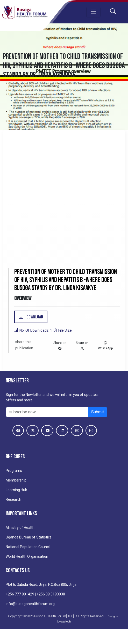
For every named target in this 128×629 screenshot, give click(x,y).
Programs (14, 470)
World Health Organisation (27, 556)
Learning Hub (16, 490)
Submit (97, 411)
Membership (16, 480)
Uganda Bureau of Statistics (29, 537)
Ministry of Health (20, 527)
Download (34, 317)
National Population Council (28, 547)
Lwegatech (64, 621)
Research (13, 499)
